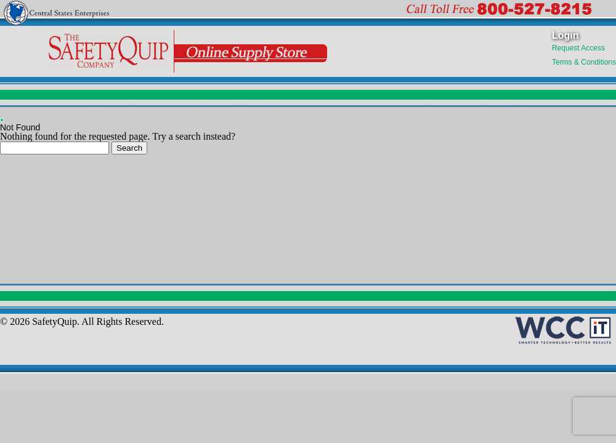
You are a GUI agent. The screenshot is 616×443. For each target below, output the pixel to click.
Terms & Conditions (584, 62)
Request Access (578, 48)
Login (565, 35)
